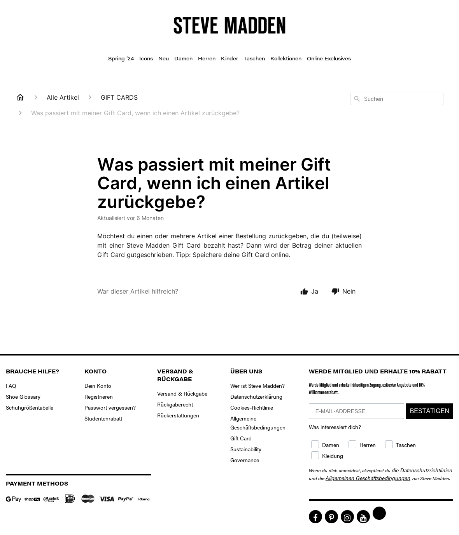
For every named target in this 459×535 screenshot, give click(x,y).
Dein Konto (97, 385)
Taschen (254, 58)
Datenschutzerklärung (256, 396)
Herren (206, 58)
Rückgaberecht (175, 404)
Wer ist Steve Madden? (257, 385)
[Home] (20, 97)
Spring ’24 (121, 58)
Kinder (229, 58)
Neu (163, 58)
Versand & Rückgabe (182, 393)
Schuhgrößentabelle (29, 407)
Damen (183, 58)
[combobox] (396, 99)
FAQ (11, 385)
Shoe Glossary (23, 396)
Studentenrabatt (103, 418)
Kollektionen (285, 58)
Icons (146, 58)
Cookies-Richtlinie (251, 407)
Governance (244, 460)
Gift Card (241, 438)
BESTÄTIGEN (429, 411)
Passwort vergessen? (110, 407)
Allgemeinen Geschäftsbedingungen (368, 478)
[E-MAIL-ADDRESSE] (356, 411)
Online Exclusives (329, 58)
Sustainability (245, 449)
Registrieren (98, 396)
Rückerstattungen (178, 415)
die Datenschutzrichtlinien (422, 470)
